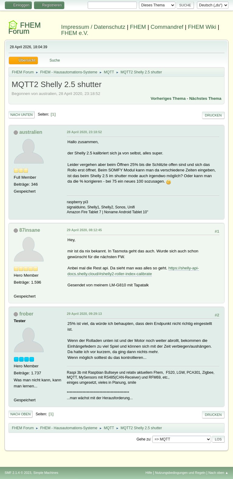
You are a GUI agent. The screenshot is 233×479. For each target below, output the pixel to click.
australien (30, 132)
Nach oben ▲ (218, 472)
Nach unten (21, 114)
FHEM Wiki (202, 27)
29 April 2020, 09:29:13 (84, 313)
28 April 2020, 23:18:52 (84, 132)
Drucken (213, 115)
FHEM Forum (24, 28)
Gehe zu (143, 439)
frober (26, 313)
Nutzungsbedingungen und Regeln (180, 472)
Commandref (166, 27)
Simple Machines (45, 472)
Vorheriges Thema (168, 98)
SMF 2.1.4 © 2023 (18, 472)
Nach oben (20, 414)
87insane (29, 230)
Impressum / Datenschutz (93, 27)
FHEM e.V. (75, 33)
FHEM (138, 27)
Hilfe (149, 472)
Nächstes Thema (205, 98)
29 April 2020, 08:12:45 (84, 230)
